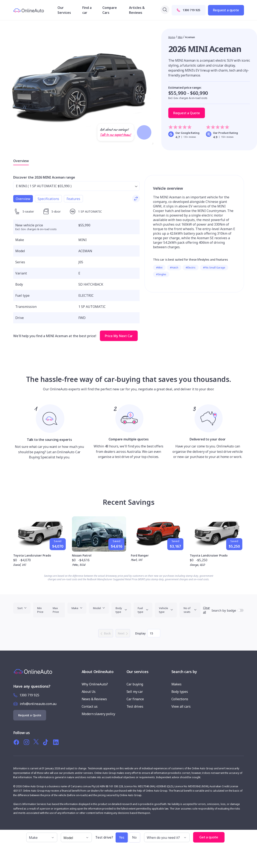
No (134, 837)
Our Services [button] (64, 10)
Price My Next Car (119, 336)
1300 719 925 (188, 10)
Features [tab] (73, 199)
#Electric (191, 267)
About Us (89, 691)
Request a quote (226, 10)
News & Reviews (94, 699)
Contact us (90, 706)
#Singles (161, 274)
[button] (229, 835)
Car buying (135, 684)
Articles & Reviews (137, 10)
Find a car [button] (87, 10)
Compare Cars (109, 10)
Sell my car (135, 691)
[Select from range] (76, 186)
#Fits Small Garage (214, 267)
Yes (121, 837)
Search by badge (224, 610)
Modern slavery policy (98, 714)
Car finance (135, 699)
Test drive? (104, 837)
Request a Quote (186, 113)
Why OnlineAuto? (95, 684)
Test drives (135, 706)
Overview (21, 161)
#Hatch (174, 267)
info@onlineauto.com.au (38, 703)
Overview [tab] (23, 199)
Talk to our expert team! (115, 135)
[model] (76, 837)
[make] (41, 837)
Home (171, 37)
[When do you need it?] (167, 837)
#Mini (159, 267)
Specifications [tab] (48, 199)
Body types (179, 691)
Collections (179, 699)
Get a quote (209, 837)
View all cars (181, 706)
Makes (176, 684)
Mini (180, 37)
